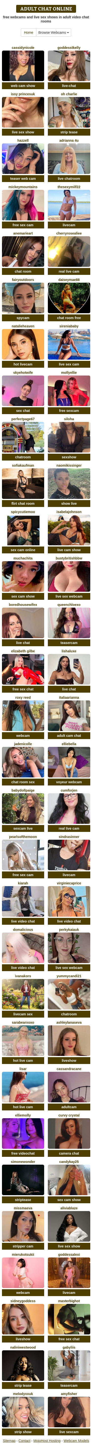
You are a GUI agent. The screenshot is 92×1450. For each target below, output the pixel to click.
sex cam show (23, 596)
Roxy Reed (23, 697)
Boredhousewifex (23, 605)
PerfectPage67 (23, 419)
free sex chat (23, 689)
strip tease (69, 132)
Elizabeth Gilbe (23, 651)
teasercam (69, 643)
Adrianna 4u (69, 140)
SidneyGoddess (23, 1301)
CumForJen (69, 790)
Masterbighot (69, 1301)
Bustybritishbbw (69, 558)
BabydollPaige (23, 790)
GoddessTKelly (69, 48)
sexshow (69, 457)
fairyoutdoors (23, 280)
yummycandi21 (69, 976)
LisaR (22, 1069)
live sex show (23, 132)
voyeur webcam (69, 782)
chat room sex (23, 782)
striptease (23, 1200)
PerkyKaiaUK (69, 930)
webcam (23, 736)
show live (69, 503)
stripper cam (23, 1246)
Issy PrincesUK (23, 94)
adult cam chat (69, 736)
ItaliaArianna (69, 697)
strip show (23, 1432)
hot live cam (23, 1061)
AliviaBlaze (69, 1208)
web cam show (23, 86)
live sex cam (69, 364)
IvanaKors (23, 976)
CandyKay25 (69, 1162)
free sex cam (23, 225)
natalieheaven (23, 326)
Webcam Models (76, 1441)
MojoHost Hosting (47, 1441)
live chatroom (69, 179)
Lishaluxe (69, 651)
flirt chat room (23, 503)
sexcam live (23, 828)
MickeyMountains (23, 187)
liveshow (69, 1061)
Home (28, 32)
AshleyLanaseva (69, 1022)
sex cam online (23, 550)
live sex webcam (68, 596)
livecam (69, 225)
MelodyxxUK (23, 1394)
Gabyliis (69, 1347)
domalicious (23, 930)
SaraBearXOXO (23, 1022)
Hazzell (23, 140)
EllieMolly (23, 1115)
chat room (23, 271)
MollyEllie (69, 373)
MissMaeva (23, 1208)
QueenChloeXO (68, 605)
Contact (24, 1441)
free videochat (23, 1153)
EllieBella (69, 744)
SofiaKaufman (23, 465)
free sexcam (69, 411)
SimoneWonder (23, 1162)
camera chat (69, 1153)
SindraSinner (69, 837)
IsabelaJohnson (68, 512)
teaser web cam (23, 179)
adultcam (69, 1107)
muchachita (23, 558)
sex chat (23, 411)
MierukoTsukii (23, 1255)
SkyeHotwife (23, 373)
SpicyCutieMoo (23, 512)
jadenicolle (23, 744)
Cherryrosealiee (69, 233)
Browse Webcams (53, 32)
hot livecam (22, 364)
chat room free (69, 318)
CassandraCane (69, 1069)
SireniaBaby (69, 326)
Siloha (69, 419)
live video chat (23, 921)
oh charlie (69, 94)
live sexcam (69, 1432)
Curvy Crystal (68, 1115)
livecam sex (23, 1014)
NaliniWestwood (23, 1347)
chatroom (23, 457)
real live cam (69, 271)
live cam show (69, 550)
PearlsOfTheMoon (23, 837)
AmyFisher (69, 1394)
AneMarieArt (23, 233)
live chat (23, 643)
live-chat (69, 86)
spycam (23, 318)
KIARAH (23, 883)
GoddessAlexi (69, 1255)
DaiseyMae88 (69, 280)
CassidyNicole (23, 48)
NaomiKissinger (69, 465)
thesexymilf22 (69, 187)
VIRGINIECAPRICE (69, 883)
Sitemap (9, 1441)
